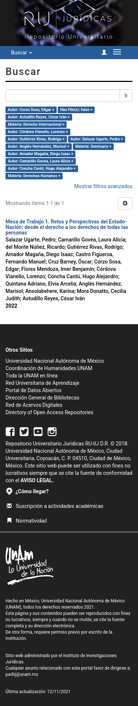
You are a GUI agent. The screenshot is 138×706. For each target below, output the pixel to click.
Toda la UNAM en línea (31, 376)
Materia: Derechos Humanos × (34, 175)
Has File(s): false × (76, 109)
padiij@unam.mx (22, 674)
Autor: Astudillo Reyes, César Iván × (39, 117)
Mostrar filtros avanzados (103, 186)
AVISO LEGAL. (37, 480)
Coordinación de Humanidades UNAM (49, 368)
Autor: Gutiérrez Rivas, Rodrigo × (36, 139)
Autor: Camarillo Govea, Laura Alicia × (40, 161)
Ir (126, 95)
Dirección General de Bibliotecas (42, 398)
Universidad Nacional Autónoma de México (55, 361)
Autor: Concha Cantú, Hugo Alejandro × (41, 168)
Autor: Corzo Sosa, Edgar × (31, 109)
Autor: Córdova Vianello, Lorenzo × (38, 131)
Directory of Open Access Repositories (49, 412)
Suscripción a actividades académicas (55, 506)
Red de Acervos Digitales (34, 405)
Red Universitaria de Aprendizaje (42, 383)
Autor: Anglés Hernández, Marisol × (38, 146)
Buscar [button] (21, 52)
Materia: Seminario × (93, 146)
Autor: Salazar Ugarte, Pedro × (97, 139)
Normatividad (27, 521)
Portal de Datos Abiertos (33, 390)
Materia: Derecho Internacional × (36, 124)
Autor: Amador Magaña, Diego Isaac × (40, 153)
